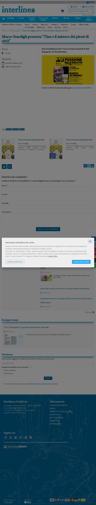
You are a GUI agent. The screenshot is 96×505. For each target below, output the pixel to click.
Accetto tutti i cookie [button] (81, 262)
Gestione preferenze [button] (14, 262)
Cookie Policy (52, 256)
